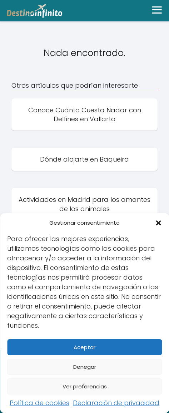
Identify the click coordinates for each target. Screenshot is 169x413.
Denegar (84, 367)
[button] (158, 222)
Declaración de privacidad (116, 402)
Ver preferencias (85, 386)
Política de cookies (39, 402)
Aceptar (84, 347)
